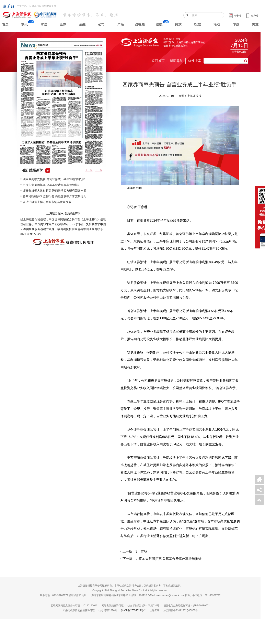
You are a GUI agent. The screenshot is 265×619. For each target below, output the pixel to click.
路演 (178, 24)
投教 (197, 24)
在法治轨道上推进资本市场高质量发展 (47, 202)
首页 (5, 24)
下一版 (98, 170)
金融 (82, 24)
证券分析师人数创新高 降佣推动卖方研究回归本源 (54, 190)
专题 (236, 24)
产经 (120, 24)
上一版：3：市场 (135, 551)
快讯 (24, 24)
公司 (101, 24)
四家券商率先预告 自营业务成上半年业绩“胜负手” (54, 179)
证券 (63, 24)
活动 (217, 24)
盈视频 (140, 24)
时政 (44, 24)
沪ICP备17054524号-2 (133, 610)
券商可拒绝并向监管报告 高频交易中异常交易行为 (54, 196)
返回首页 (158, 61)
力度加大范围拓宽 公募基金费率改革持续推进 (52, 184)
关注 (255, 24)
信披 (159, 24)
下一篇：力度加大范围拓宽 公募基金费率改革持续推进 (162, 559)
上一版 (88, 170)
